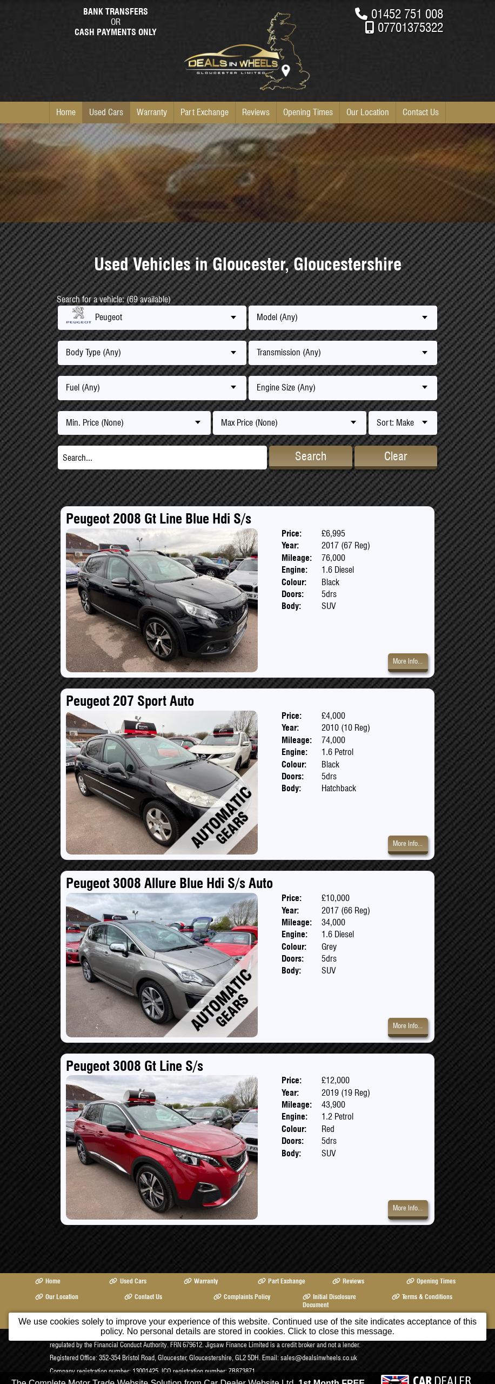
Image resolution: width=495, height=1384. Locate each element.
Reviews (256, 112)
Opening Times (308, 112)
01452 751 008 (407, 13)
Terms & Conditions (422, 1297)
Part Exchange (204, 112)
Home (66, 112)
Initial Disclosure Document (329, 1301)
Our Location (367, 112)
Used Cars (106, 112)
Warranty (152, 112)
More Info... (408, 661)
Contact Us (421, 112)
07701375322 (410, 27)
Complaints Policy (241, 1297)
